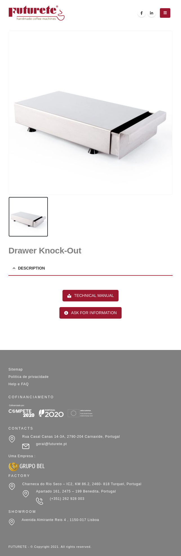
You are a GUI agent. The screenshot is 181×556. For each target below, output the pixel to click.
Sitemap (15, 369)
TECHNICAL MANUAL (90, 295)
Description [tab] (31, 268)
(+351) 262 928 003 (67, 499)
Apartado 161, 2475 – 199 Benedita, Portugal (76, 491)
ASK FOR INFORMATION (90, 312)
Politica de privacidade (28, 377)
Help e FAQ (18, 384)
